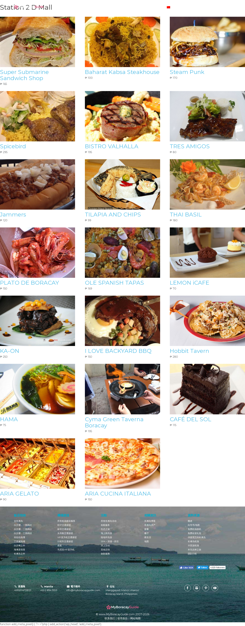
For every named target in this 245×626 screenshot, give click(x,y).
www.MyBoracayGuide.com (117, 614)
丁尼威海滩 (19, 541)
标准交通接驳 (64, 529)
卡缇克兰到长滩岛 (197, 537)
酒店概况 (94, 7)
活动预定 (124, 7)
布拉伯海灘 (19, 537)
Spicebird (13, 146)
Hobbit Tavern (189, 350)
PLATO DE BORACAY (29, 282)
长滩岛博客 (78, 7)
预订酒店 (109, 7)
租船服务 (105, 525)
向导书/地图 (194, 525)
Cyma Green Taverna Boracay (114, 422)
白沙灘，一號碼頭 (23, 525)
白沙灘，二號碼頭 (23, 529)
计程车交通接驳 (65, 541)
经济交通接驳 (64, 525)
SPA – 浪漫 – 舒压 (110, 541)
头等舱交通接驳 (65, 533)
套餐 (146, 529)
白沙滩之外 (19, 545)
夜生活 (147, 537)
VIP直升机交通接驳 (67, 537)
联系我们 (110, 618)
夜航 (59, 545)
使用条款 (122, 618)
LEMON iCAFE (189, 282)
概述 (190, 521)
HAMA (9, 419)
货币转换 (153, 7)
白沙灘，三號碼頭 (23, 533)
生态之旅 (105, 529)
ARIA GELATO (19, 493)
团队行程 (192, 553)
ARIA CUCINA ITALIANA (118, 493)
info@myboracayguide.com (83, 590)
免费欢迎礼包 (194, 533)
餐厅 (146, 533)
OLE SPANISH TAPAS (114, 282)
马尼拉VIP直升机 (65, 549)
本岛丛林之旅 (194, 549)
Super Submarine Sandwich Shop (24, 75)
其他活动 (105, 549)
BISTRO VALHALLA (111, 146)
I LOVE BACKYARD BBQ (118, 350)
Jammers (13, 214)
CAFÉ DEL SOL (190, 419)
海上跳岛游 (106, 533)
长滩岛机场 (193, 541)
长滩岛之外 (19, 553)
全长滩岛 (18, 521)
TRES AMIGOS (190, 146)
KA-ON (9, 350)
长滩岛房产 (149, 525)
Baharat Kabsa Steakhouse (122, 72)
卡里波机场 (193, 545)
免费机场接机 (194, 529)
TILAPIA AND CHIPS (113, 214)
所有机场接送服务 (66, 521)
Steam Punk (187, 72)
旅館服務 (105, 553)
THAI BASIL (186, 214)
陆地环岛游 (106, 537)
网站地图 (135, 618)
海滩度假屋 (19, 549)
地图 (146, 541)
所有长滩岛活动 (108, 521)
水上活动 (105, 545)
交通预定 (138, 7)
